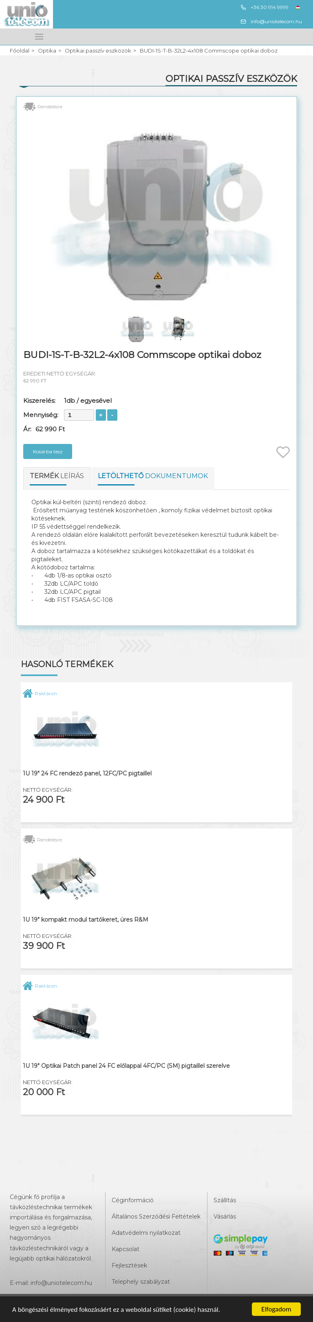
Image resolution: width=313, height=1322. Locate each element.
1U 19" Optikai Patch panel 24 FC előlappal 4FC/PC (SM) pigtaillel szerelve (126, 1066)
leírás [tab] (57, 476)
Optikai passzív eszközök (98, 50)
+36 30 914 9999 (264, 7)
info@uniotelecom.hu (271, 21)
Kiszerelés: (39, 400)
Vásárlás (225, 1216)
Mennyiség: (40, 415)
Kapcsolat (125, 1249)
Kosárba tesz (48, 451)
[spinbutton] (79, 415)
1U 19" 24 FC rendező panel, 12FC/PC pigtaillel (87, 774)
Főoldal (19, 50)
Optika (47, 50)
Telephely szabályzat (141, 1281)
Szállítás (225, 1200)
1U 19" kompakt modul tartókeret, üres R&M (85, 920)
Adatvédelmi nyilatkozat (146, 1232)
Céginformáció (133, 1200)
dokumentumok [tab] (153, 476)
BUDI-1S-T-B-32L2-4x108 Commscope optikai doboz (209, 50)
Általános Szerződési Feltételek (156, 1216)
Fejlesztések (129, 1265)
